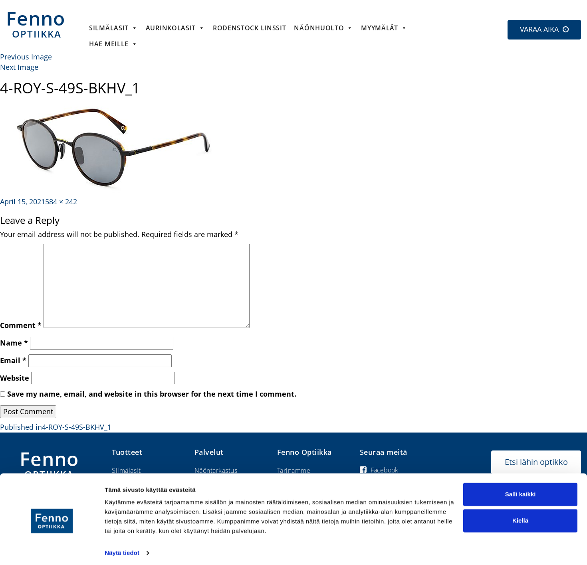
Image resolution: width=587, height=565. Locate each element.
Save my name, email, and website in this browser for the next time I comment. (151, 394)
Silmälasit (113, 28)
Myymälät (384, 28)
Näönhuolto (323, 28)
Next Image (19, 67)
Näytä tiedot (122, 549)
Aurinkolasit (175, 28)
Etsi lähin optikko (536, 461)
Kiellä (520, 516)
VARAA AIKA (539, 29)
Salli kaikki (520, 490)
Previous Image (26, 56)
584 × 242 (61, 201)
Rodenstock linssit (249, 28)
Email (13, 360)
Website (14, 378)
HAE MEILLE (113, 44)
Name (14, 343)
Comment (21, 325)
